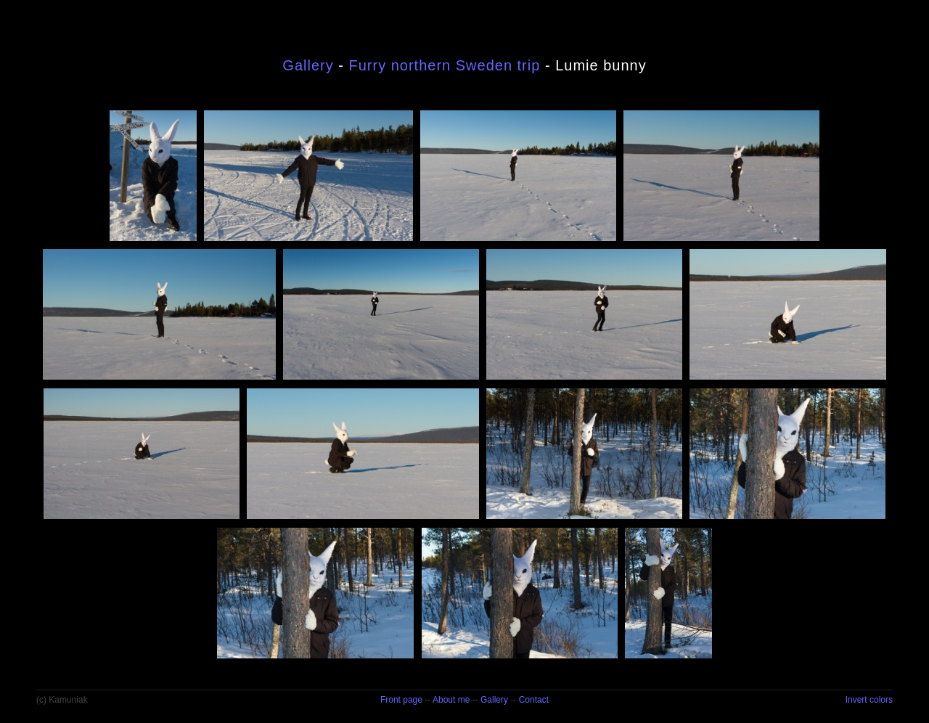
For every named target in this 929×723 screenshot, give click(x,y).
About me (451, 700)
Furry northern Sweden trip (444, 65)
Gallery (307, 65)
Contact (534, 700)
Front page (401, 700)
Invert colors (869, 700)
